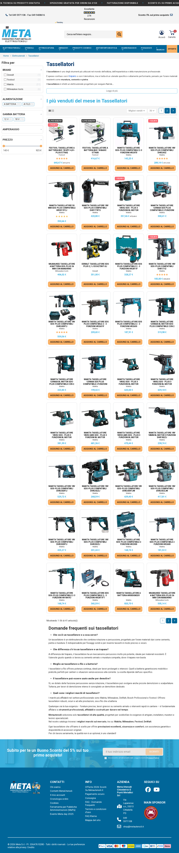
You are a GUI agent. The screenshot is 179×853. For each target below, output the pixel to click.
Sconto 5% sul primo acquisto (153, 15)
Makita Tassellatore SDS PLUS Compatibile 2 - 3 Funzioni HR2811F (128, 266)
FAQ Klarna (91, 816)
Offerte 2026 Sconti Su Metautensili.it (95, 788)
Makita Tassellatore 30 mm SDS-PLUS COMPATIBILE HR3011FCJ (62, 207)
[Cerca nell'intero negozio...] (119, 34)
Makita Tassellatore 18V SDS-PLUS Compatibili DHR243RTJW (128, 488)
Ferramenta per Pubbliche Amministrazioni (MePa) (63, 808)
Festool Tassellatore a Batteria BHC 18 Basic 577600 (95, 150)
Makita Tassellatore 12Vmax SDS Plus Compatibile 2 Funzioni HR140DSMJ (162, 209)
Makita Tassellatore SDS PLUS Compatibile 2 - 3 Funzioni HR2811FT (95, 595)
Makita (128, 155)
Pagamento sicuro (94, 794)
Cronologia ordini (59, 798)
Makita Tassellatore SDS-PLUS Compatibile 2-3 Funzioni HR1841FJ (61, 595)
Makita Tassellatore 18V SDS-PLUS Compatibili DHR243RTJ (62, 324)
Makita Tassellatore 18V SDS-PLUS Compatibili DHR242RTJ (62, 488)
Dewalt (95, 271)
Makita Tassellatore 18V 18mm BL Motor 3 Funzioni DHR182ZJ (162, 435)
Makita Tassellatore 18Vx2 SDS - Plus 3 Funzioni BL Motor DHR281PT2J (162, 382)
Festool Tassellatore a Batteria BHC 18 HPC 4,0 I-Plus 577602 (62, 150)
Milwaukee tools (61, 271)
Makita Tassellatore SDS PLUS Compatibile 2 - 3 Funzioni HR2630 (128, 324)
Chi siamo (55, 787)
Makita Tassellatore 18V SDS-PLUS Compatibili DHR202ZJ (95, 541)
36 (152, 110)
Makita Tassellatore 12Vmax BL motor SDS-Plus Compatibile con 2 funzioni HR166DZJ (61, 382)
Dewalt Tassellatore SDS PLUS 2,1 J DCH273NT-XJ (95, 265)
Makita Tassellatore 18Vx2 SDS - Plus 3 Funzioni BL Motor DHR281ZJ (61, 436)
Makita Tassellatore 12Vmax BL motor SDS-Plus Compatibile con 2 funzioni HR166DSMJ (162, 325)
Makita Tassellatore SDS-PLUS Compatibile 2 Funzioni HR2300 (128, 541)
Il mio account (57, 795)
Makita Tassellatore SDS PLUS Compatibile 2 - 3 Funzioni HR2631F (95, 324)
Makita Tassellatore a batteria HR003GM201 (128, 594)
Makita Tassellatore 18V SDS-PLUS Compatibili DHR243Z (162, 150)
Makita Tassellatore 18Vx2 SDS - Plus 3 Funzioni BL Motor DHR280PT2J (128, 382)
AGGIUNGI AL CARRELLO (61, 168)
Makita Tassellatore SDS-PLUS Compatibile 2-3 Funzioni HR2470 (128, 150)
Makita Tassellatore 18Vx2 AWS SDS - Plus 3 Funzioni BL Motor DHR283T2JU (95, 436)
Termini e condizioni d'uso (95, 811)
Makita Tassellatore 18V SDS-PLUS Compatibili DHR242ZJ (95, 488)
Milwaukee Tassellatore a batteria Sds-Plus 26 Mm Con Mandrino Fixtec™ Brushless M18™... (61, 267)
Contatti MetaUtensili (61, 791)
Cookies (54, 803)
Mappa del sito (93, 820)
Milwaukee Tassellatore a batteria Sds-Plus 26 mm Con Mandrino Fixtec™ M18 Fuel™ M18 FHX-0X (162, 597)
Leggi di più (112, 91)
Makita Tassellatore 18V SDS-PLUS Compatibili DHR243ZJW (162, 488)
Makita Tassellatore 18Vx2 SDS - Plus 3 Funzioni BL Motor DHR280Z (128, 209)
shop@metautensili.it (133, 826)
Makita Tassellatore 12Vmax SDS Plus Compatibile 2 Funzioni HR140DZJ (95, 382)
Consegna (90, 798)
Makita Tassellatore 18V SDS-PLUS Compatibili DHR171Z (162, 266)
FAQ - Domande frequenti (93, 803)
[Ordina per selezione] (137, 111)
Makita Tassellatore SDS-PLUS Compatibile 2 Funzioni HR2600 (162, 541)
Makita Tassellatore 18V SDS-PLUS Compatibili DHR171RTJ (95, 207)
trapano (72, 76)
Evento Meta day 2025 (62, 814)
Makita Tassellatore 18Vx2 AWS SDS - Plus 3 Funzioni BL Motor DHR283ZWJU (128, 436)
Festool (62, 155)
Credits (30, 847)
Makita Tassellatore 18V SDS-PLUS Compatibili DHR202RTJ (62, 541)
